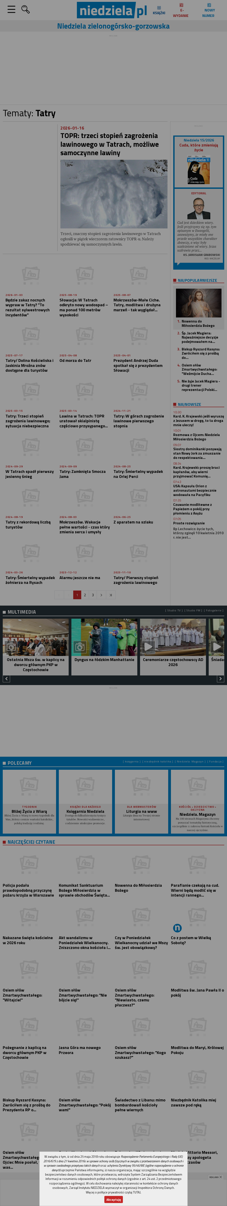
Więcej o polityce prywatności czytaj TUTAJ (113, 1192)
